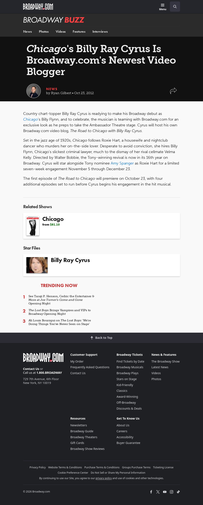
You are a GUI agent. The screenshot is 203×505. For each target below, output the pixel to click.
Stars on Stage (126, 379)
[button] (173, 93)
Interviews (100, 31)
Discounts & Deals (129, 408)
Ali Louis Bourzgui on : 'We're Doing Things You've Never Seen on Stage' (59, 322)
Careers (121, 431)
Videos (61, 31)
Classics (121, 391)
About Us (122, 425)
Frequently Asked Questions (89, 367)
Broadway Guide (81, 431)
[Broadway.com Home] (38, 6)
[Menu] (162, 7)
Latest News (159, 367)
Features (79, 31)
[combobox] (173, 6)
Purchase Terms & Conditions (101, 467)
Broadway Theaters (83, 437)
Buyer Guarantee (128, 443)
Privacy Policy (38, 467)
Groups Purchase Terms (136, 467)
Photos (43, 31)
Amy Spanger (122, 163)
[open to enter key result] (175, 6)
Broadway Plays (127, 373)
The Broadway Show (165, 361)
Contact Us (31, 369)
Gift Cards (77, 443)
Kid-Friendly (124, 385)
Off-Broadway (126, 402)
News (27, 31)
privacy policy (104, 478)
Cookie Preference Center (73, 472)
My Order (77, 361)
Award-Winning (127, 397)
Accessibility (124, 437)
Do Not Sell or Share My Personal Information (118, 472)
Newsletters (78, 425)
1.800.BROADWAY (49, 373)
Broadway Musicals (129, 367)
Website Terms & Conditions (65, 467)
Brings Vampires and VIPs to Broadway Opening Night (59, 312)
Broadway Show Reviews (87, 449)
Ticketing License (163, 467)
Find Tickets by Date (130, 361)
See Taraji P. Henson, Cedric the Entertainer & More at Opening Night (61, 299)
